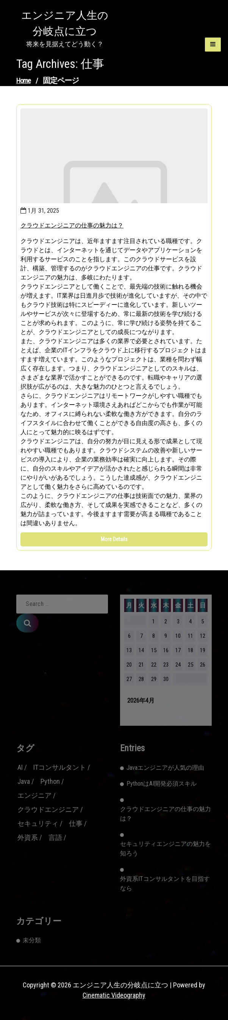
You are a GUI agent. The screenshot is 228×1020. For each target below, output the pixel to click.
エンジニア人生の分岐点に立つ (64, 23)
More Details (114, 539)
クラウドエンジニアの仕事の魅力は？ (71, 225)
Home (23, 81)
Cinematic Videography (114, 995)
